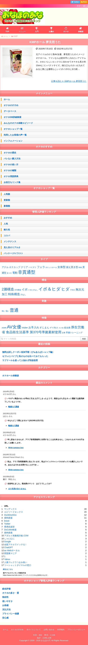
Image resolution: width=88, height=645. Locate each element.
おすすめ (8, 218)
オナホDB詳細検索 (12, 117)
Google (7, 541)
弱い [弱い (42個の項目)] (3, 311)
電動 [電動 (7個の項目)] (14, 272)
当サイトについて (34, 630)
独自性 (5, 597)
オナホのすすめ (11, 105)
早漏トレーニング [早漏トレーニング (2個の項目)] (74, 332)
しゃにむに (9, 538)
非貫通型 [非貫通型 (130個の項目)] (26, 272)
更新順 (7, 200)
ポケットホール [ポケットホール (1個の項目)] (51, 267)
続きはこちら (8, 569)
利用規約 (60, 630)
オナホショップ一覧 (13, 129)
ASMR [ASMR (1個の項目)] (4, 328)
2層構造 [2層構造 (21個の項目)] (8, 289)
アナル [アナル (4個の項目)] (5, 267)
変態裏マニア (10, 553)
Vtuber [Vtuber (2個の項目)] (25, 327)
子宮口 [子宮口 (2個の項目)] (72, 290)
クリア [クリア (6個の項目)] (24, 267)
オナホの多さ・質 (10, 593)
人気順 (7, 194)
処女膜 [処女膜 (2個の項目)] (67, 327)
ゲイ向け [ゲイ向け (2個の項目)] (54, 327)
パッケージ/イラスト (13, 253)
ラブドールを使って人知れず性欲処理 (20, 360)
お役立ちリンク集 (12, 182)
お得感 (5, 605)
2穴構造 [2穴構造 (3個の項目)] (18, 290)
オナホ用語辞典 (11, 176)
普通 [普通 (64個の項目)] (14, 310)
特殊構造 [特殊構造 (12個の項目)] (14, 294)
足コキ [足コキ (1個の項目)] (9, 273)
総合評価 (6, 589)
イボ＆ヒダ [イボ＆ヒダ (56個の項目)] (49, 288)
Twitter (7, 524)
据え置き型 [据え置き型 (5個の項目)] (72, 267)
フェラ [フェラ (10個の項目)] (41, 267)
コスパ (7, 235)
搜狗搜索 (8, 518)
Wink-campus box (16, 448)
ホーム (7, 99)
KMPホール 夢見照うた (45, 42)
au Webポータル (12, 550)
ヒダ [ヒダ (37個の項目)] (65, 289)
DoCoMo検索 (10, 529)
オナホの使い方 (11, 164)
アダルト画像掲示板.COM (16, 535)
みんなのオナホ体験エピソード (18, 123)
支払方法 (6, 609)
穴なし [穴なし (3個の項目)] (23, 295)
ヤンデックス (10, 509)
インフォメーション (13, 141)
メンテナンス (10, 241)
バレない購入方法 (12, 159)
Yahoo (7, 559)
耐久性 (7, 230)
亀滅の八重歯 (13, 407)
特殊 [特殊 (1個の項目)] (80, 267)
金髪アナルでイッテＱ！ (15, 544)
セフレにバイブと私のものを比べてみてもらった (25, 356)
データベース (10, 111)
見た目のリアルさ (12, 247)
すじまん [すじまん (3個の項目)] (44, 327)
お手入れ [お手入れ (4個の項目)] (33, 327)
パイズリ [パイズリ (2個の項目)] (32, 267)
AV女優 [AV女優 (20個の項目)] (14, 326)
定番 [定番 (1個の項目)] (63, 333)
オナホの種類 (10, 170)
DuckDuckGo (10, 515)
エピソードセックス (13, 512)
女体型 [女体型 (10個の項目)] (61, 267)
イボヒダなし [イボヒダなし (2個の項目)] (33, 290)
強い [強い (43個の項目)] (7, 311)
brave (6, 521)
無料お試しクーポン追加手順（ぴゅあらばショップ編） (28, 352)
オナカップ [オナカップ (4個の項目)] (14, 267)
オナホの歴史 (10, 153)
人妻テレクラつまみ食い (15, 562)
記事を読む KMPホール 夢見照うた (68, 81)
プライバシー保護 (10, 613)
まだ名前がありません (17, 489)
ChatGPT (8, 547)
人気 (6, 224)
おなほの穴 (46, 640)
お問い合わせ (49, 630)
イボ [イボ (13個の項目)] (25, 289)
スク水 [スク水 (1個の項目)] (61, 328)
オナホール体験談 (10, 375)
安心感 (5, 618)
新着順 (7, 206)
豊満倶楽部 (9, 527)
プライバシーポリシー (76, 630)
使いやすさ (7, 601)
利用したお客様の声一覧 (15, 135)
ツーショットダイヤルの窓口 (17, 565)
